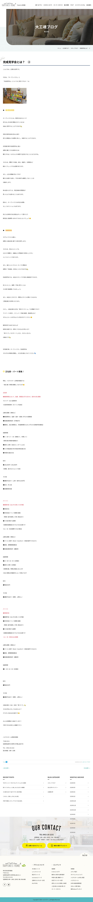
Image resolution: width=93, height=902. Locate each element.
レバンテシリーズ (36, 872)
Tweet (4, 762)
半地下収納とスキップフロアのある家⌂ (12, 801)
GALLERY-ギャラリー (53, 787)
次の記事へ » (87, 768)
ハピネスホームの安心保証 (77, 877)
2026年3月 (72, 787)
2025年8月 (72, 819)
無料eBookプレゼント (76, 889)
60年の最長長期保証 (76, 883)
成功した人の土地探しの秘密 (59, 883)
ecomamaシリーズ (37, 877)
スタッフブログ (87, 762)
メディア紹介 (74, 872)
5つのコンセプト (56, 872)
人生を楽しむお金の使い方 (58, 886)
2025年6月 (72, 828)
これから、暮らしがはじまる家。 (11, 796)
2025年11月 (73, 805)
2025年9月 (72, 814)
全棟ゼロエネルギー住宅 (38, 880)
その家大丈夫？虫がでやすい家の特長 (12, 792)
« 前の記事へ (6, 768)
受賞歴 (72, 869)
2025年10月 (73, 810)
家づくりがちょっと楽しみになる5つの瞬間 (13, 787)
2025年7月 (72, 823)
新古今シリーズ (36, 874)
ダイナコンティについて (76, 874)
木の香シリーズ (36, 869)
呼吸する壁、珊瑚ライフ (57, 877)
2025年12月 (73, 801)
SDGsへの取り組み (75, 886)
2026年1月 (72, 796)
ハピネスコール (74, 880)
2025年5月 (72, 832)
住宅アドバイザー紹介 (57, 880)
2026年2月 (72, 792)
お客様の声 (50, 792)
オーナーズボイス (56, 889)
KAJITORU (35, 883)
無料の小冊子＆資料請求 (58, 874)
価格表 (53, 869)
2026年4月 (72, 783)
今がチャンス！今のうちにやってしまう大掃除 (14, 783)
